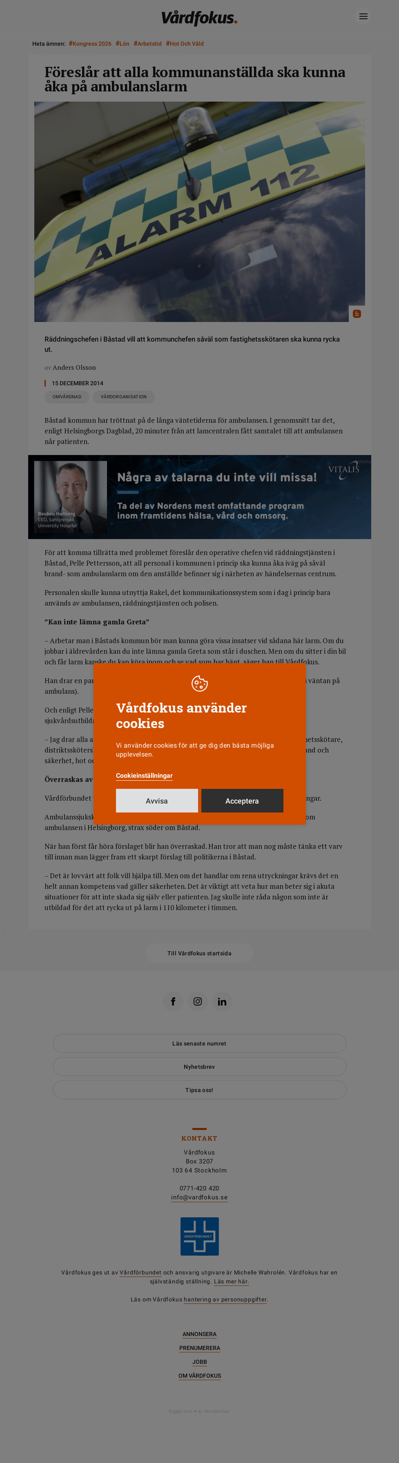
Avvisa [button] (157, 801)
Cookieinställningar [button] (144, 775)
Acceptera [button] (242, 801)
